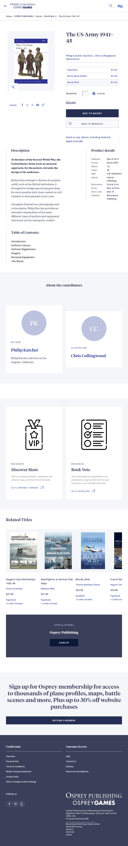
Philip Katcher (24, 350)
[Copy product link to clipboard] (43, 105)
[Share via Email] (37, 105)
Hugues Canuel (117, 584)
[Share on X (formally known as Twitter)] (27, 105)
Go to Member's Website (24, 487)
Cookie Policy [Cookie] (12, 776)
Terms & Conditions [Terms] (15, 766)
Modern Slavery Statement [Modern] (18, 771)
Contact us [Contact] (71, 761)
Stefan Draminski (14, 588)
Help (68, 756)
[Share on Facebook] (22, 105)
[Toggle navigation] (5, 6)
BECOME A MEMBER (64, 720)
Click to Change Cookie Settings (21, 781)
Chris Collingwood (88, 355)
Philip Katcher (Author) (79, 55)
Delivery (70, 766)
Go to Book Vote (80, 491)
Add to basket (92, 113)
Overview (10, 756)
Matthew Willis (48, 588)
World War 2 (50, 16)
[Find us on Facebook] (9, 804)
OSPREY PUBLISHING (23, 16)
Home (9, 16)
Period (39, 16)
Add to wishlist (92, 123)
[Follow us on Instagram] (15, 804)
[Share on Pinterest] (32, 105)
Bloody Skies (83, 579)
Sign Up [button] (64, 642)
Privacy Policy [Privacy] (12, 761)
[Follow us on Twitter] (21, 804)
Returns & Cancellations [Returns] (77, 771)
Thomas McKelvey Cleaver (88, 584)
